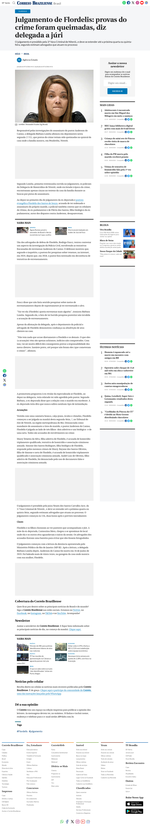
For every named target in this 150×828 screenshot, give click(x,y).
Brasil (57, 3)
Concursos (32, 788)
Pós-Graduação (32, 781)
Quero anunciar (81, 792)
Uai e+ (128, 791)
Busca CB (5, 805)
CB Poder (129, 756)
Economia (5, 762)
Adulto (78, 807)
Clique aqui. (75, 629)
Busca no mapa (81, 756)
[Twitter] (133, 4)
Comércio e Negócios (83, 813)
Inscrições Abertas (33, 802)
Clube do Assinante (8, 808)
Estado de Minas (131, 785)
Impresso (7, 791)
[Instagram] (137, 4)
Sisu (28, 775)
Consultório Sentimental (59, 753)
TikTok (48, 613)
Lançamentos (80, 759)
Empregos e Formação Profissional (83, 803)
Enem (28, 762)
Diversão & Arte (7, 768)
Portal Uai (129, 788)
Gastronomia (55, 756)
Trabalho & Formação (34, 756)
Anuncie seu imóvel (82, 753)
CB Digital (5, 802)
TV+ (52, 783)
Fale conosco (31, 784)
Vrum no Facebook (107, 771)
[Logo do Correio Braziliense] (34, 3)
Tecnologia (5, 784)
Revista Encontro (135, 763)
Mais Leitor (55, 786)
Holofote (5, 781)
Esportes (5, 771)
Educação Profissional (34, 778)
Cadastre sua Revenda (108, 778)
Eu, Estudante (34, 745)
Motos (103, 768)
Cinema (53, 770)
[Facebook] (128, 4)
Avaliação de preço (107, 762)
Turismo (4, 787)
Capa (3, 750)
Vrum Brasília (130, 759)
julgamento (36, 731)
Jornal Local (130, 753)
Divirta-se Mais (59, 766)
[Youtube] (142, 4)
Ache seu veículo (106, 750)
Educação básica (32, 750)
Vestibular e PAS (32, 771)
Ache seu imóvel (81, 750)
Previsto (29, 795)
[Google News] (146, 4)
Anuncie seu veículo (107, 753)
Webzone (54, 759)
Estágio (29, 759)
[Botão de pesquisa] (13, 3)
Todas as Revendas (107, 775)
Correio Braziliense (12, 745)
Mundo (4, 765)
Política (4, 756)
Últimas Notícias (32, 765)
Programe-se (55, 774)
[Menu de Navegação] (6, 3)
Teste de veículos (106, 759)
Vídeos (103, 765)
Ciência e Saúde (7, 775)
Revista (128, 770)
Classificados (83, 788)
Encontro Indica (131, 777)
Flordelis (23, 731)
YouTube (61, 613)
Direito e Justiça (7, 799)
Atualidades (130, 774)
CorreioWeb (57, 745)
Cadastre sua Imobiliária (84, 784)
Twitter (76, 610)
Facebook (21, 613)
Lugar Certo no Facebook (84, 778)
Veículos (79, 799)
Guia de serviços (81, 765)
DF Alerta (129, 750)
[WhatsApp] (124, 4)
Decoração (79, 771)
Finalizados (30, 805)
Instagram (36, 613)
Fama (53, 750)
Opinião (4, 778)
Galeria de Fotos (81, 775)
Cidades (4, 753)
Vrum (104, 745)
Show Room (80, 768)
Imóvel (80, 745)
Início (17, 54)
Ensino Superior (32, 753)
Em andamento (32, 799)
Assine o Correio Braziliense (11, 811)
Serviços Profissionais (83, 810)
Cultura (29, 768)
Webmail (54, 762)
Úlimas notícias (81, 762)
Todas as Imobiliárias (83, 781)
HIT (52, 780)
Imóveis (78, 795)
